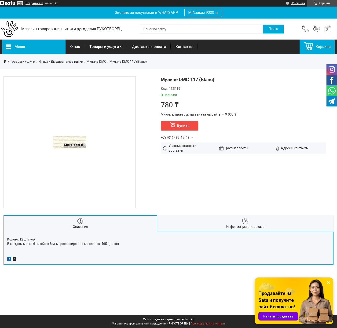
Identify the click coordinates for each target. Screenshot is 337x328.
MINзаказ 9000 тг (203, 12)
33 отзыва (298, 3)
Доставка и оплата (149, 46)
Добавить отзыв (316, 29)
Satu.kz (189, 319)
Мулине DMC (96, 61)
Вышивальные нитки (67, 61)
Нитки (43, 61)
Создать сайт (34, 3)
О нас (75, 46)
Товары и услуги (104, 46)
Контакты (184, 46)
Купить (183, 126)
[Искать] (273, 29)
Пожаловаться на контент (207, 323)
